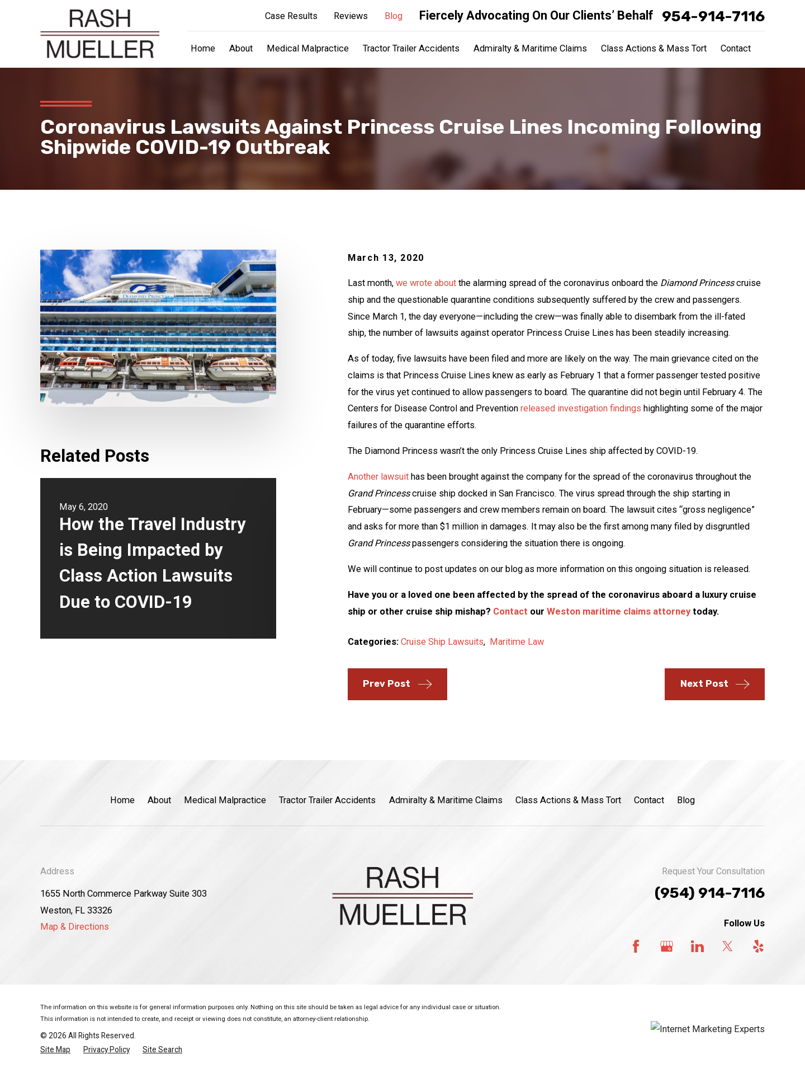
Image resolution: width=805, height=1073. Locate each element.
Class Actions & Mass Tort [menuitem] (654, 48)
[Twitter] (727, 946)
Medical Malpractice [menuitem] (308, 48)
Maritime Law (517, 641)
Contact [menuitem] (736, 48)
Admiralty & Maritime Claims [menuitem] (530, 48)
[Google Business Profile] (666, 946)
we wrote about (426, 283)
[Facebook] (635, 946)
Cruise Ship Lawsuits (442, 641)
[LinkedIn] (697, 946)
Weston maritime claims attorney (618, 611)
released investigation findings (580, 408)
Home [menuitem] (203, 48)
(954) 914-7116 (710, 893)
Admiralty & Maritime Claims (446, 800)
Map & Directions (74, 926)
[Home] (99, 34)
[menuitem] (55, 1050)
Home (122, 800)
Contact (510, 611)
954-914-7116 (713, 16)
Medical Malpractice (225, 800)
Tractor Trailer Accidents (327, 800)
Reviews (351, 16)
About (159, 800)
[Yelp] (758, 946)
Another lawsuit (378, 476)
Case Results (291, 16)
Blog (393, 16)
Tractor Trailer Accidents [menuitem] (411, 48)
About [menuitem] (241, 48)
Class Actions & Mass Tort (568, 800)
